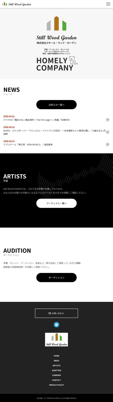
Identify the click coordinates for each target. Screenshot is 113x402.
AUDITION (56, 370)
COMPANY (56, 375)
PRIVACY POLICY (56, 385)
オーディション (56, 277)
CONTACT (56, 380)
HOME (56, 355)
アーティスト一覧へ (56, 203)
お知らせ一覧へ (57, 104)
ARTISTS (57, 365)
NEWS (56, 360)
